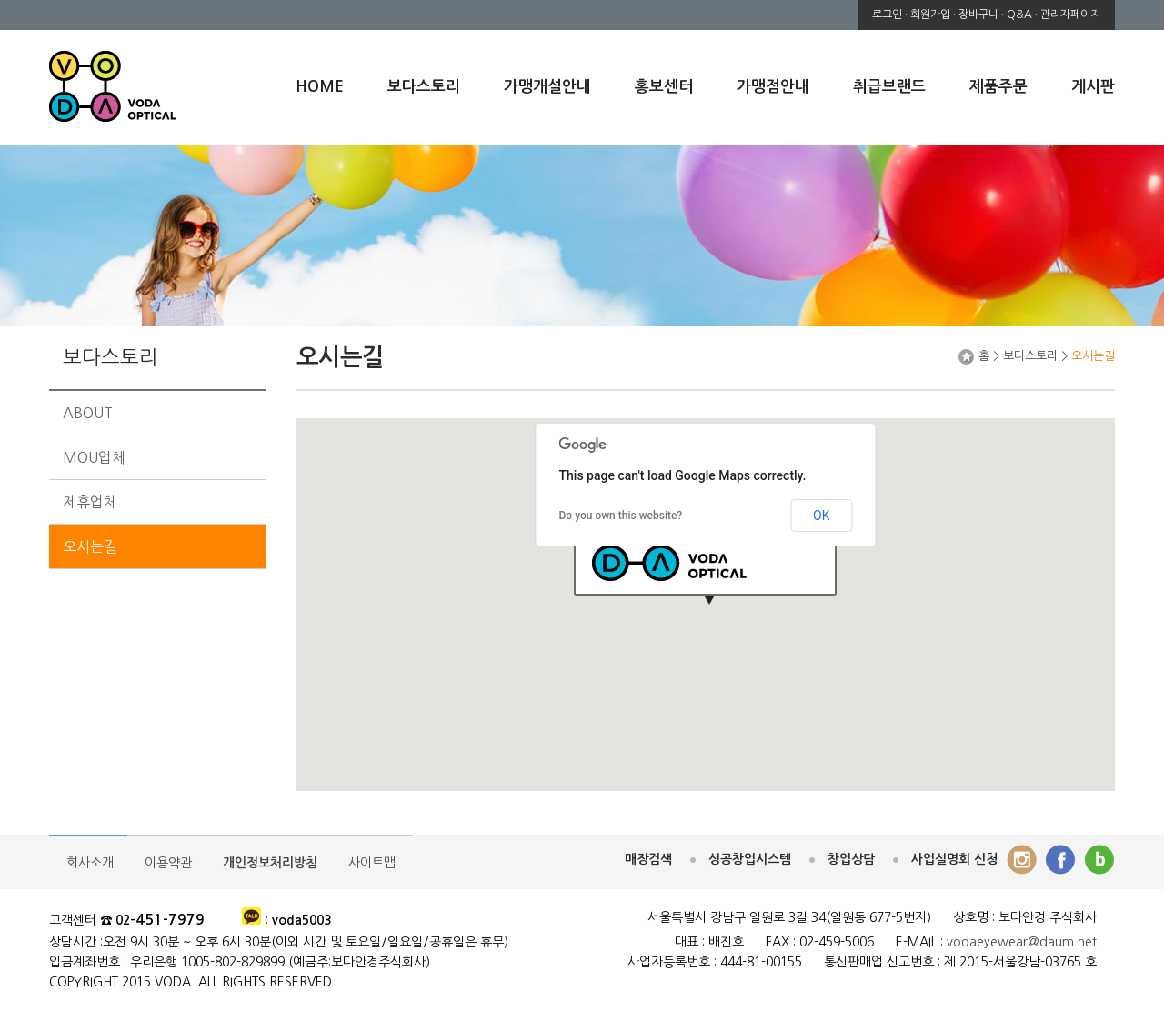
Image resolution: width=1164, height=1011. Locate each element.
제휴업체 (90, 502)
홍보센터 (664, 87)
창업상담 (851, 859)
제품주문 (998, 87)
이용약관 (168, 862)
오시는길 (90, 546)
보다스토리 (423, 87)
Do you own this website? (621, 515)
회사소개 (90, 862)
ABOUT (88, 412)
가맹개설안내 (547, 87)
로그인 (887, 14)
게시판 (1093, 87)
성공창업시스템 (749, 859)
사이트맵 (372, 862)
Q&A (1019, 14)
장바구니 (978, 14)
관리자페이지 (1070, 14)
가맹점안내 (773, 87)
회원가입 (930, 14)
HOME (320, 87)
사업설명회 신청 (954, 859)
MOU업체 (94, 457)
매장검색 (648, 859)
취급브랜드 (889, 87)
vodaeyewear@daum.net (1022, 942)
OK (821, 515)
